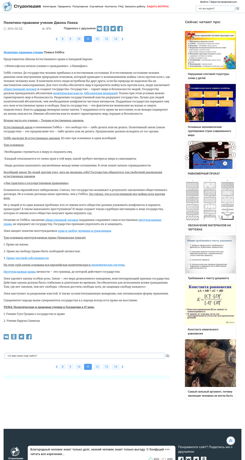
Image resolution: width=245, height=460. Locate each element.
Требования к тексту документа (208, 278)
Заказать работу (135, 6)
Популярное (80, 6)
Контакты (111, 6)
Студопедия (22, 6)
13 (106, 39)
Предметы (64, 6)
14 (115, 39)
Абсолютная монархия (100, 93)
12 (97, 39)
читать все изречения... (47, 454)
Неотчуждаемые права (20, 271)
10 (78, 39)
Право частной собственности (27, 258)
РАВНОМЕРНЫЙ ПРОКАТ (204, 173)
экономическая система (107, 265)
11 (87, 39)
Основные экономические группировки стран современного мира (209, 131)
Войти (204, 1)
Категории (49, 6)
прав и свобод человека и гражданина (84, 230)
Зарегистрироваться (223, 1)
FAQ (121, 6)
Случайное (96, 6)
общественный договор (20, 89)
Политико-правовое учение (23, 52)
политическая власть (68, 93)
